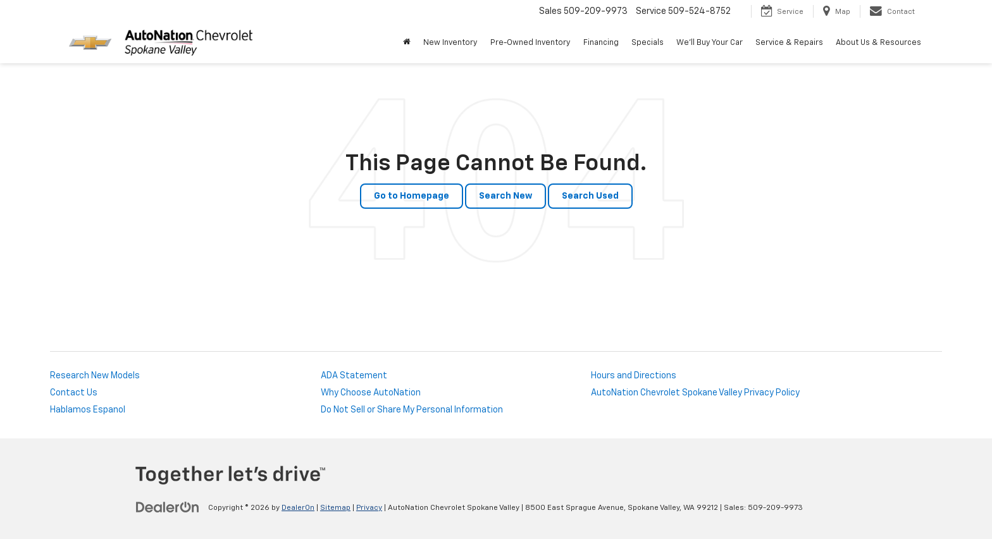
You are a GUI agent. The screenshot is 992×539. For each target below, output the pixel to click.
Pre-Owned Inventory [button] (530, 43)
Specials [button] (647, 43)
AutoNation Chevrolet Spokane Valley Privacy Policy (695, 392)
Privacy (369, 508)
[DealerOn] (167, 507)
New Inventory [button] (450, 43)
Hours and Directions (633, 375)
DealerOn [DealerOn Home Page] (298, 508)
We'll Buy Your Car (709, 43)
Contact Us (73, 392)
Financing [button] (601, 43)
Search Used (590, 196)
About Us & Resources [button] (878, 43)
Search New (505, 196)
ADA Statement (354, 375)
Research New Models (95, 375)
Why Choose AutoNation (371, 392)
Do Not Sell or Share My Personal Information (412, 410)
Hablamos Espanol (87, 410)
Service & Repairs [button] (789, 43)
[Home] (407, 43)
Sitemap (335, 508)
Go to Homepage (411, 196)
